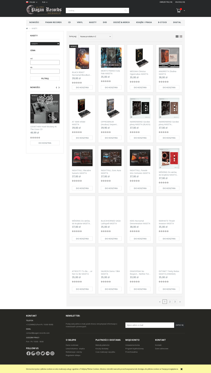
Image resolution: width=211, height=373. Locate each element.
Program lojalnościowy (134, 348)
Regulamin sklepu (73, 355)
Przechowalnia (131, 352)
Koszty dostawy (102, 348)
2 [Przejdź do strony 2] (169, 301)
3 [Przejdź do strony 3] (175, 301)
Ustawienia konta (132, 345)
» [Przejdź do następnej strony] (180, 301)
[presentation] (56, 87)
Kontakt (158, 345)
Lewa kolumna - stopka (75, 348)
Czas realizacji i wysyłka (105, 352)
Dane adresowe (161, 348)
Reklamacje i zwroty (74, 352)
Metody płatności (102, 345)
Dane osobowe (72, 345)
